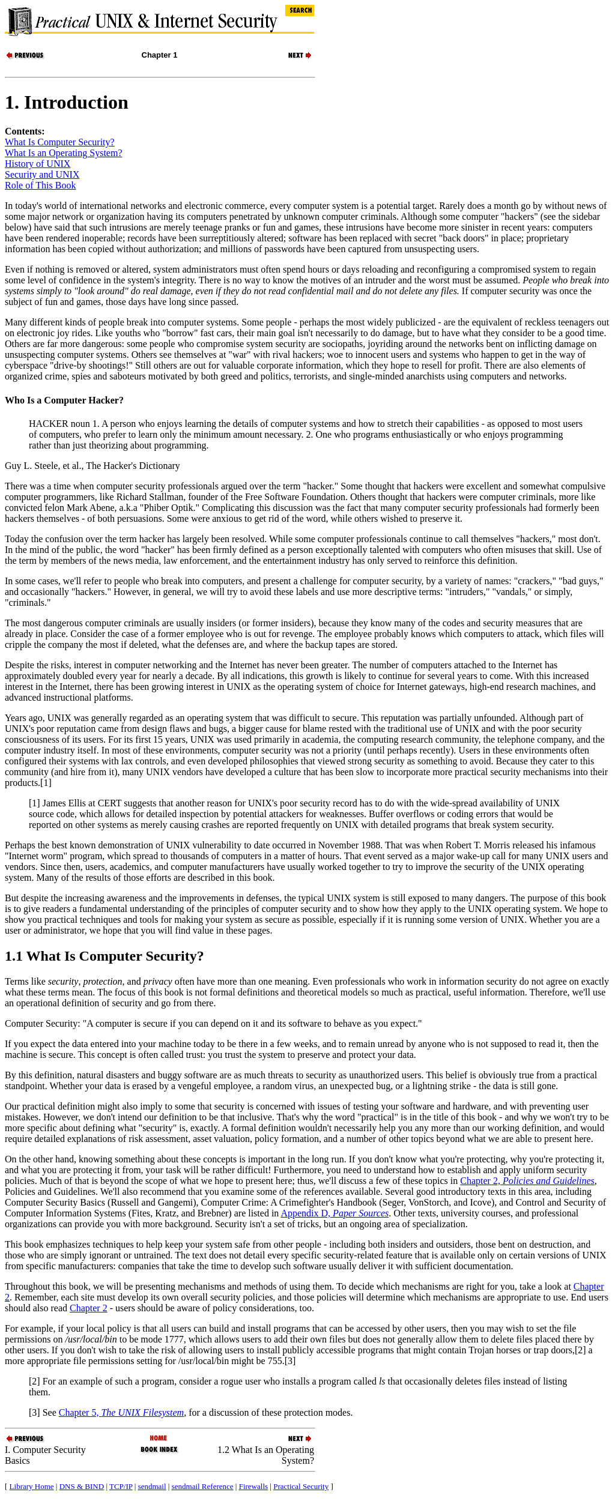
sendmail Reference (203, 1486)
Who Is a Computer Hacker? (64, 400)
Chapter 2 (89, 1308)
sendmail (152, 1486)
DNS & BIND (81, 1486)
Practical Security (301, 1486)
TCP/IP (121, 1486)
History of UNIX (37, 164)
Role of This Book (40, 185)
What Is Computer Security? (60, 142)
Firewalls (253, 1486)
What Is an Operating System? (64, 153)
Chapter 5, (121, 1412)
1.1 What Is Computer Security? (104, 956)
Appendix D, (334, 1213)
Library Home (32, 1486)
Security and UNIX (42, 174)
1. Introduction (67, 102)
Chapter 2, (527, 1181)
